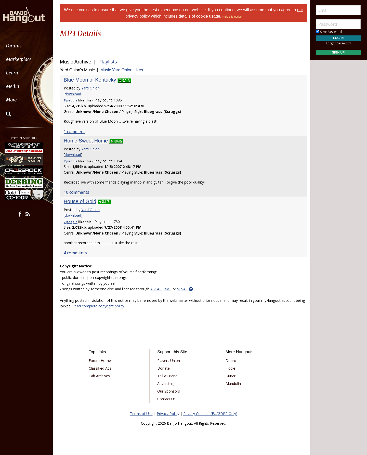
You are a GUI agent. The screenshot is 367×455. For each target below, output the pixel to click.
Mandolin (232, 383)
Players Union (169, 360)
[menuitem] (28, 46)
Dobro (230, 360)
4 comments (76, 253)
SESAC (183, 289)
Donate (164, 368)
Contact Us (167, 398)
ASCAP (157, 289)
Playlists (109, 61)
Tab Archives (100, 375)
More (16, 100)
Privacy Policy (168, 413)
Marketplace (23, 59)
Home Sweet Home (87, 141)
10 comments (77, 192)
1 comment (75, 131)
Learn (17, 73)
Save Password (329, 32)
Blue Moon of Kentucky (91, 80)
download (74, 94)
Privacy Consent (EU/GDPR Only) (210, 413)
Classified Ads (101, 368)
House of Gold (81, 201)
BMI (168, 289)
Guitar (230, 375)
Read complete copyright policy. (110, 306)
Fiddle (230, 368)
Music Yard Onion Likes (123, 70)
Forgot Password (338, 43)
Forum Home (101, 360)
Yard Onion (92, 88)
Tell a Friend (168, 375)
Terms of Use (141, 413)
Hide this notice (232, 16)
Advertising (167, 383)
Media (17, 86)
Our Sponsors (169, 391)
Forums (19, 46)
